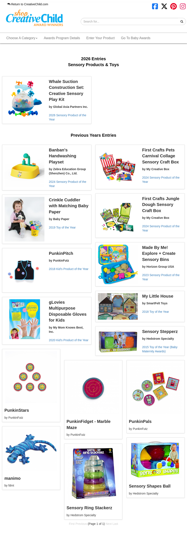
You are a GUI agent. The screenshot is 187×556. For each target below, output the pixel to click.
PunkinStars (16, 410)
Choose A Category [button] (21, 38)
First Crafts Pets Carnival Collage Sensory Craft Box (160, 156)
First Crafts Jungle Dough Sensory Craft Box (160, 204)
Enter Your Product (100, 38)
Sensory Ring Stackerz (89, 507)
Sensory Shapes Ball (150, 486)
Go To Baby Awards (135, 38)
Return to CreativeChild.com (27, 4)
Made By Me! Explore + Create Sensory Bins (158, 253)
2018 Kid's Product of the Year (68, 269)
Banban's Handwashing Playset (62, 156)
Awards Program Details (62, 38)
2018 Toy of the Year (155, 311)
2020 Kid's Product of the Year (68, 340)
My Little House (157, 296)
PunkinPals (140, 421)
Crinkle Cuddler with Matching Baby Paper (68, 206)
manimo (12, 478)
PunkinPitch (61, 253)
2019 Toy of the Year (62, 227)
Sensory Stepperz (160, 331)
